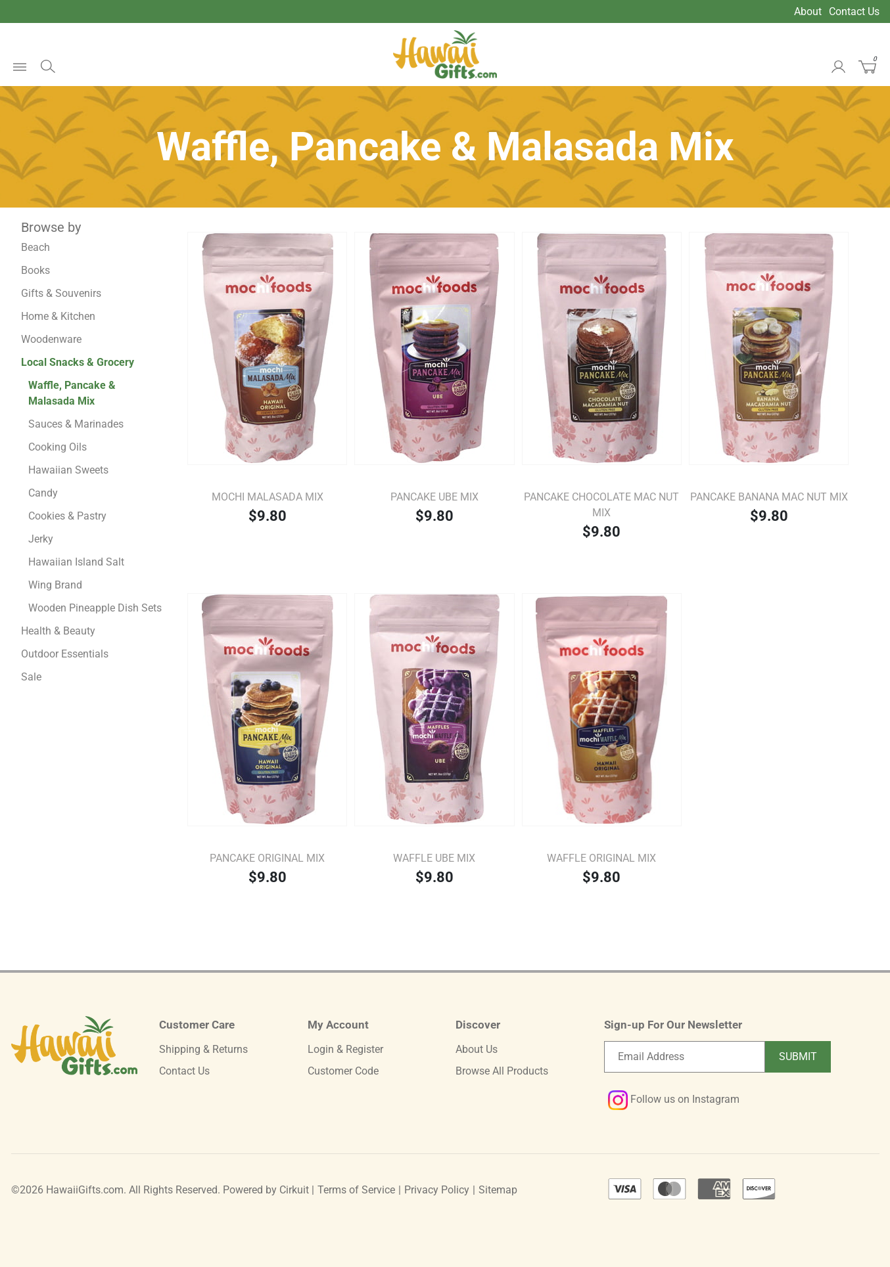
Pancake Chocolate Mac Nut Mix (601, 505)
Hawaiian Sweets (68, 470)
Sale (31, 677)
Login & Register (345, 1049)
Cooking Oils (57, 447)
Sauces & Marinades (76, 424)
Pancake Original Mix (267, 858)
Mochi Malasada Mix (267, 497)
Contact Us (854, 11)
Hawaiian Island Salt (76, 562)
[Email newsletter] (684, 1057)
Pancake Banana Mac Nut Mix (769, 497)
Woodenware (51, 339)
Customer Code (343, 1071)
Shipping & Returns (203, 1049)
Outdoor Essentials (64, 654)
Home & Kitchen (58, 316)
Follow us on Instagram (673, 1099)
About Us (477, 1049)
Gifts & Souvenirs (61, 293)
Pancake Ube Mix (434, 497)
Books (35, 270)
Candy (43, 493)
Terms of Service (356, 1190)
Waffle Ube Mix (434, 858)
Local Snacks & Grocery (77, 362)
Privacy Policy (436, 1190)
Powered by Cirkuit (266, 1190)
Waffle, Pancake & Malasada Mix (72, 393)
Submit (798, 1056)
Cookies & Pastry (67, 516)
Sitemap (498, 1190)
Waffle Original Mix (601, 858)
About (808, 11)
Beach (35, 247)
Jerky (40, 539)
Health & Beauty (58, 631)
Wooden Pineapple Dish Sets (95, 608)
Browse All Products (502, 1071)
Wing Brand (55, 585)
